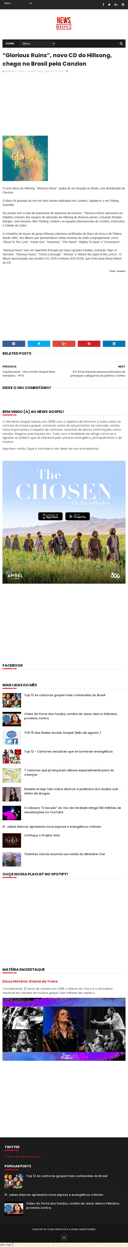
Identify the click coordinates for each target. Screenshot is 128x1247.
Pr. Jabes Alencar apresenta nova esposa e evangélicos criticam (51, 827)
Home (10, 43)
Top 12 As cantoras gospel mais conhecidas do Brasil (64, 695)
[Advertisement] (63, 629)
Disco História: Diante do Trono (30, 981)
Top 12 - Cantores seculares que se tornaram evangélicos (68, 751)
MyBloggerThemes (83, 1229)
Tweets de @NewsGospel (23, 1157)
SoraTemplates (57, 1229)
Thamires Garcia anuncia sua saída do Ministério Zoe (64, 854)
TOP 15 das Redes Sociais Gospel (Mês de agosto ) (62, 733)
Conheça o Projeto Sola (42, 835)
